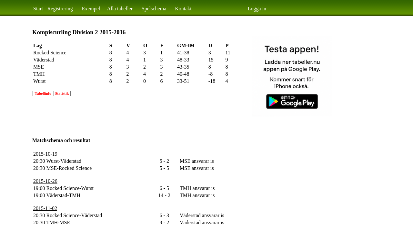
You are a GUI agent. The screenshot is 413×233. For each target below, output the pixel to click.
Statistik (62, 93)
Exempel (91, 8)
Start (38, 8)
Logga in (257, 8)
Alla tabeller (120, 8)
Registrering (60, 8)
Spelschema (154, 8)
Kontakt (183, 8)
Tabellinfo (43, 93)
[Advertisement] (149, 115)
